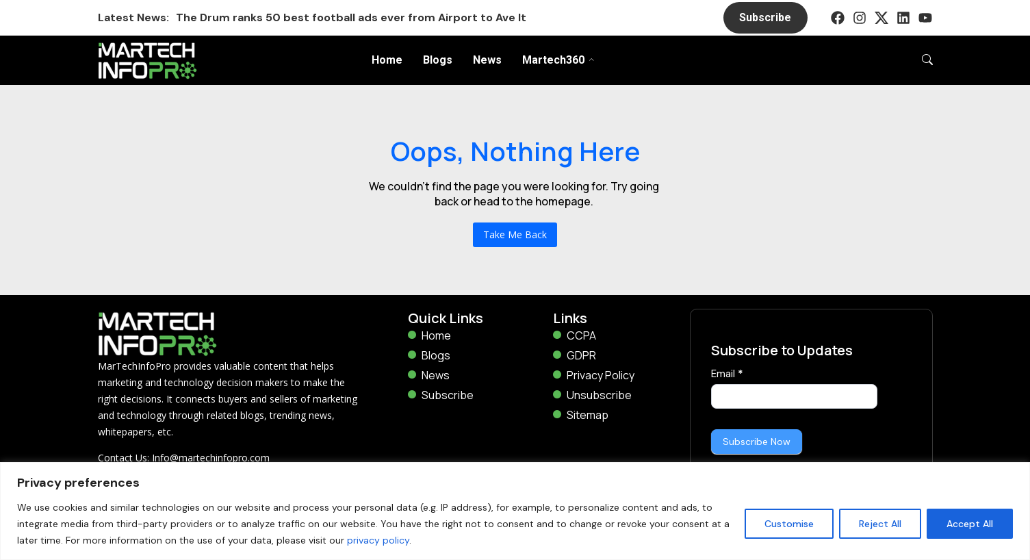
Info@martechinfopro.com (211, 457)
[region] (515, 511)
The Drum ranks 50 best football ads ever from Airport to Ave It (351, 17)
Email (727, 374)
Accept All (970, 524)
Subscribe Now (756, 441)
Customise (789, 524)
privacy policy (378, 540)
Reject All (880, 524)
